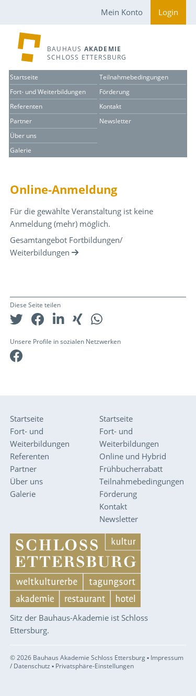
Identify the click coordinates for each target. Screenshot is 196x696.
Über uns (23, 135)
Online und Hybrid (132, 456)
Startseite (24, 77)
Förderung (114, 91)
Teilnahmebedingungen (133, 77)
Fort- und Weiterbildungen (48, 91)
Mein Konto (122, 12)
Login (168, 12)
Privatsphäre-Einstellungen (94, 666)
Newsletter (115, 121)
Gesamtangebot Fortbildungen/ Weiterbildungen (66, 246)
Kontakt (110, 106)
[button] (16, 319)
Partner (21, 121)
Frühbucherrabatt (131, 468)
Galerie (20, 150)
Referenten (26, 106)
